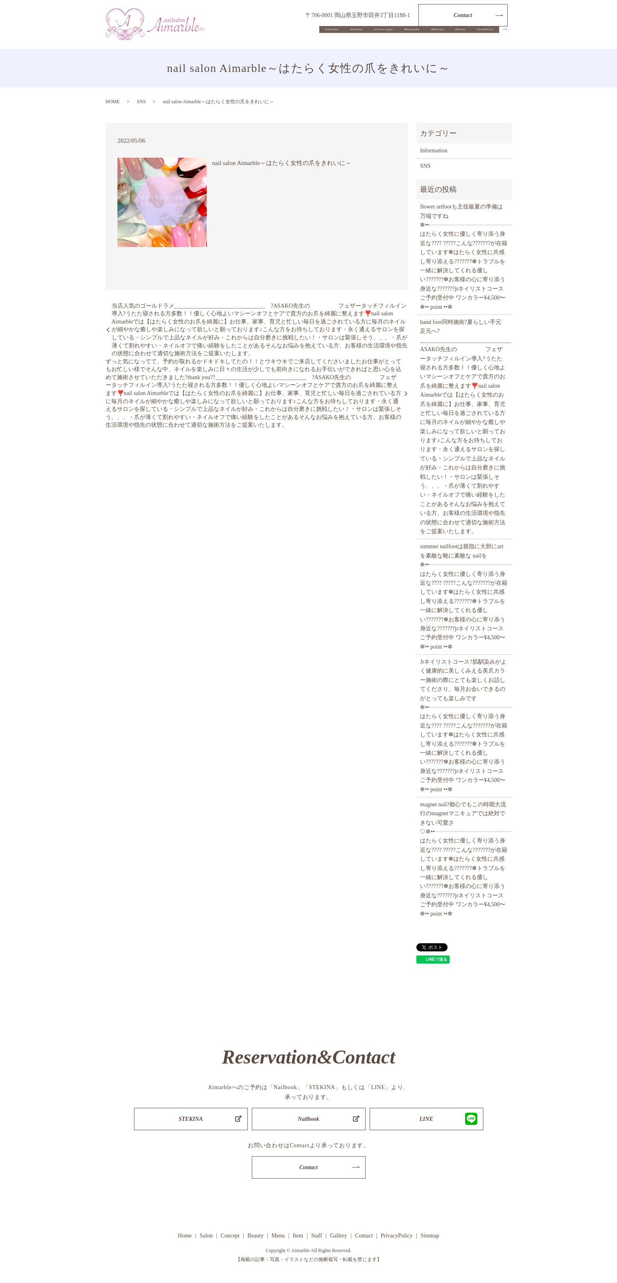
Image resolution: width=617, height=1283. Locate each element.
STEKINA (191, 1119)
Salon (377, 38)
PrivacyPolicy (397, 1236)
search (506, 39)
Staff (316, 1236)
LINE (426, 1119)
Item (466, 38)
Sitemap (429, 1236)
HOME (113, 101)
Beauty (425, 38)
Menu (447, 38)
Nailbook (308, 1119)
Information (433, 151)
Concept (400, 38)
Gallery (487, 38)
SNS (141, 101)
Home (357, 38)
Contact (463, 15)
